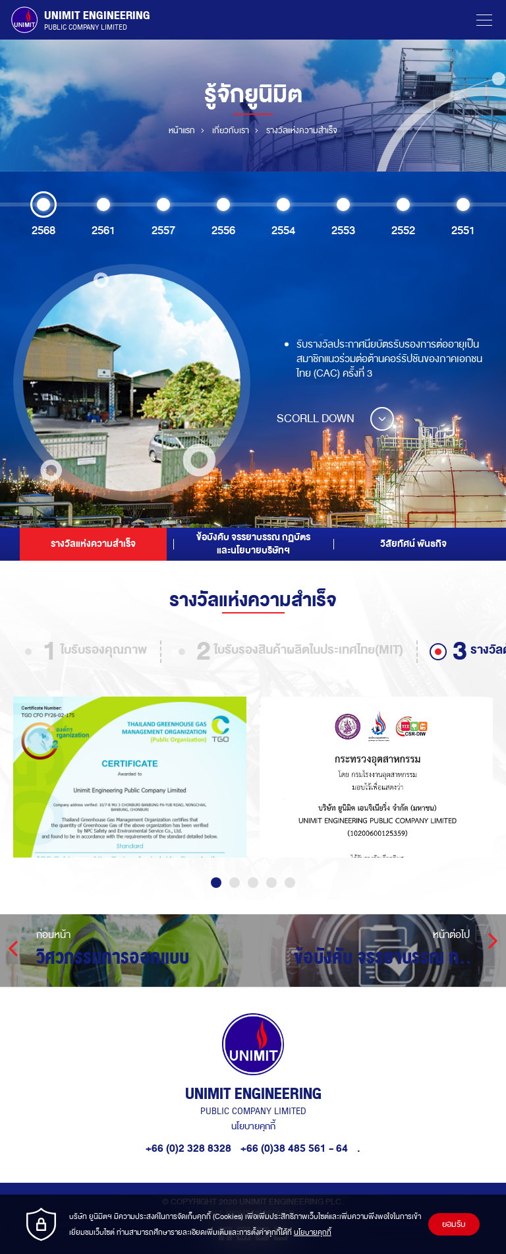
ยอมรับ (454, 1224)
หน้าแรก (182, 130)
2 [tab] (234, 882)
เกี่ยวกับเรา (230, 130)
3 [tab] (253, 882)
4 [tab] (271, 882)
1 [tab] (216, 882)
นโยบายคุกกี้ (253, 1126)
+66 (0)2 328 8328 (188, 1148)
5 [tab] (290, 882)
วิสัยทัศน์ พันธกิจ (413, 543)
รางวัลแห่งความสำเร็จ (93, 543)
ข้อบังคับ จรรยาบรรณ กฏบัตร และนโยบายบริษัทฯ (253, 544)
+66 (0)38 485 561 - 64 (295, 1148)
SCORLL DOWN (335, 418)
